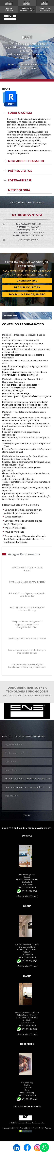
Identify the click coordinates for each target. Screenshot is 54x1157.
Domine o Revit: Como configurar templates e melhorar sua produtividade (27, 666)
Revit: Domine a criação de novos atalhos (27, 569)
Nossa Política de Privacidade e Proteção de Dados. (27, 1128)
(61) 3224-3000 (29, 1025)
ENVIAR (27, 815)
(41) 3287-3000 (29, 957)
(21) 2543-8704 (29, 1095)
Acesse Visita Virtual (27, 896)
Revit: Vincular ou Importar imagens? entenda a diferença (27, 609)
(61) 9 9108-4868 (27, 1029)
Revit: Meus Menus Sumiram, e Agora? (27, 581)
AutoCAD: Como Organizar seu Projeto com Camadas (27, 594)
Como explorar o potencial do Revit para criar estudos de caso (27, 651)
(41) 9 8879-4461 (27, 960)
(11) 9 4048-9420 (27, 890)
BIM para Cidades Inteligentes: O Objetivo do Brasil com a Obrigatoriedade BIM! (27, 624)
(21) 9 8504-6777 (27, 1098)
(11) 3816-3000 (29, 887)
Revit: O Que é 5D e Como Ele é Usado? (27, 638)
